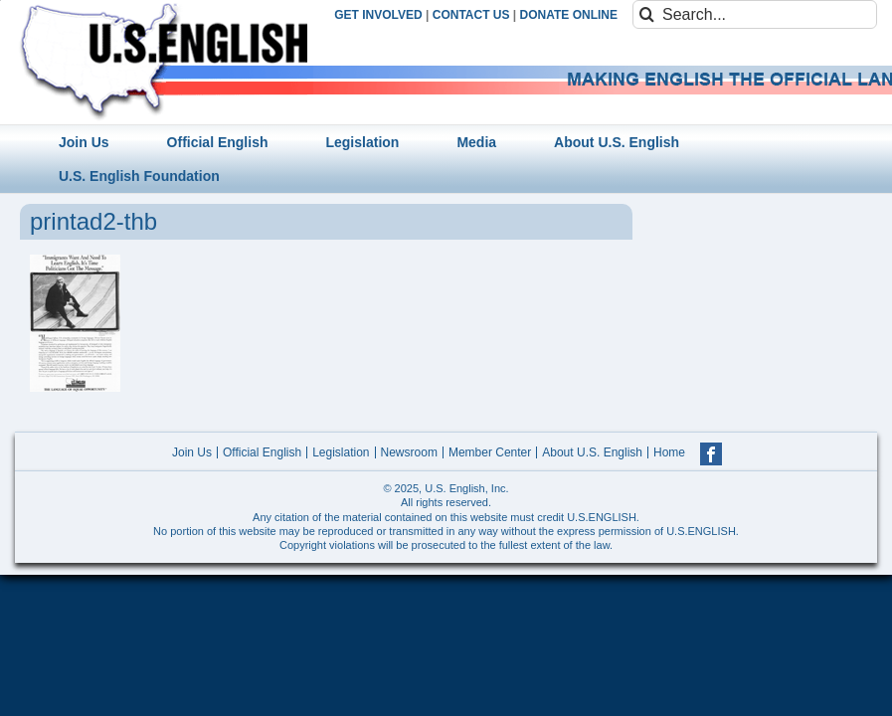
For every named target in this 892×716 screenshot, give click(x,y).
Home (669, 452)
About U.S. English (592, 452)
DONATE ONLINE (569, 15)
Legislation (340, 452)
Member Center (489, 452)
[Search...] (754, 14)
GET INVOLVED (378, 15)
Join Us (192, 452)
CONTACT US (471, 15)
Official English (262, 452)
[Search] (646, 14)
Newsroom (409, 452)
